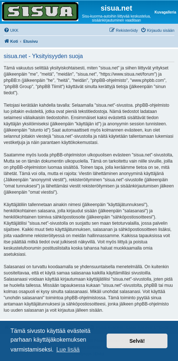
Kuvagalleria (165, 12)
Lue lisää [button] (68, 349)
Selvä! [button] (137, 341)
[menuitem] (11, 30)
